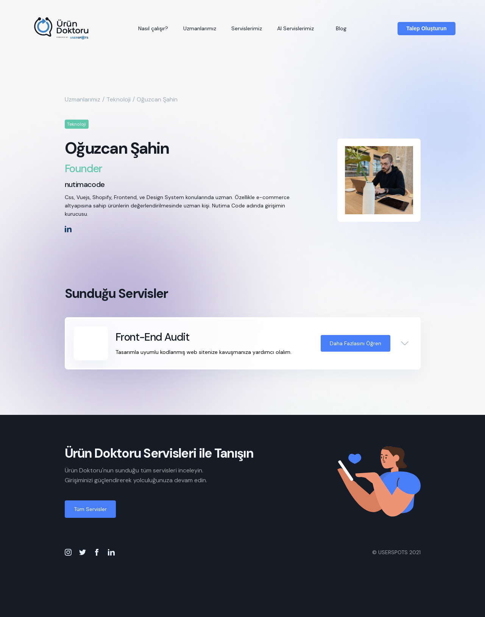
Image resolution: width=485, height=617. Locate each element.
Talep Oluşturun (426, 28)
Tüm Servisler (90, 509)
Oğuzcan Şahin (157, 99)
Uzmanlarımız (199, 28)
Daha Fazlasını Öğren (355, 343)
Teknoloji (118, 99)
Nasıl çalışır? (153, 28)
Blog (341, 28)
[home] (62, 28)
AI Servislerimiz (295, 28)
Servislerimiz (246, 28)
